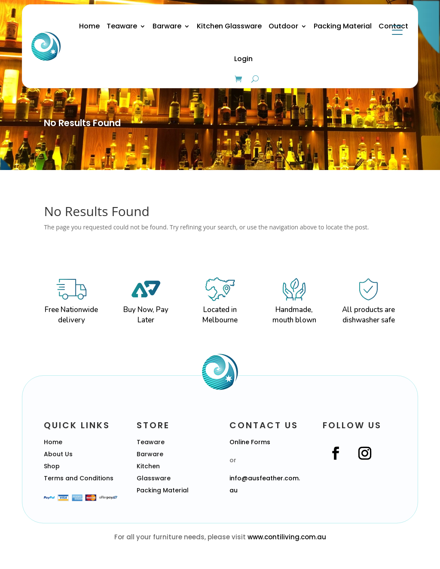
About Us (58, 454)
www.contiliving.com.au (287, 536)
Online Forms (249, 442)
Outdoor (283, 26)
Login (243, 59)
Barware (167, 26)
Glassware (154, 478)
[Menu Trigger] (397, 30)
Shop (52, 466)
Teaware (122, 26)
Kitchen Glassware (229, 26)
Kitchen (148, 466)
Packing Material (343, 26)
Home (89, 26)
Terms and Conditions (78, 478)
